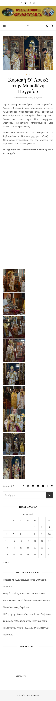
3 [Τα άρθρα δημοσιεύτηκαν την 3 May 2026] (49, 527)
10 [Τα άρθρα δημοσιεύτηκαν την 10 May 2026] (49, 534)
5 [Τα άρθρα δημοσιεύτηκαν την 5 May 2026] (13, 534)
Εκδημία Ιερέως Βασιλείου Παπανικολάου (24, 593)
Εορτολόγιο (21, 675)
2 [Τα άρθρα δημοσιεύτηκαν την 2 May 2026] (42, 527)
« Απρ (6, 562)
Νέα (28, 74)
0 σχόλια (38, 97)
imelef (10, 486)
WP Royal (35, 695)
